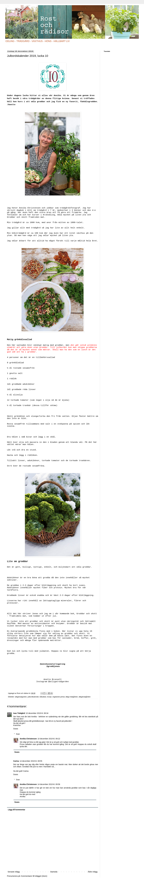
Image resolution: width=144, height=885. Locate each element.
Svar (18, 734)
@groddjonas (53, 666)
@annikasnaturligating (52, 664)
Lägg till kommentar (16, 810)
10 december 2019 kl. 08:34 (37, 713)
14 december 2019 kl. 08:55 (31, 761)
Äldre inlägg (92, 872)
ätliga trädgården (72, 697)
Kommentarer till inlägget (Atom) (34, 876)
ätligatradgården (85, 697)
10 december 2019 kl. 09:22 (48, 739)
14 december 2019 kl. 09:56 (48, 784)
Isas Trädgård (19, 713)
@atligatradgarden (58, 681)
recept (49, 697)
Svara (15, 729)
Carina (16, 761)
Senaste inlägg (14, 872)
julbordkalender (33, 697)
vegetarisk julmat (58, 697)
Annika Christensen (28, 739)
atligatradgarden (21, 697)
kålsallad (43, 697)
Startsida (53, 872)
